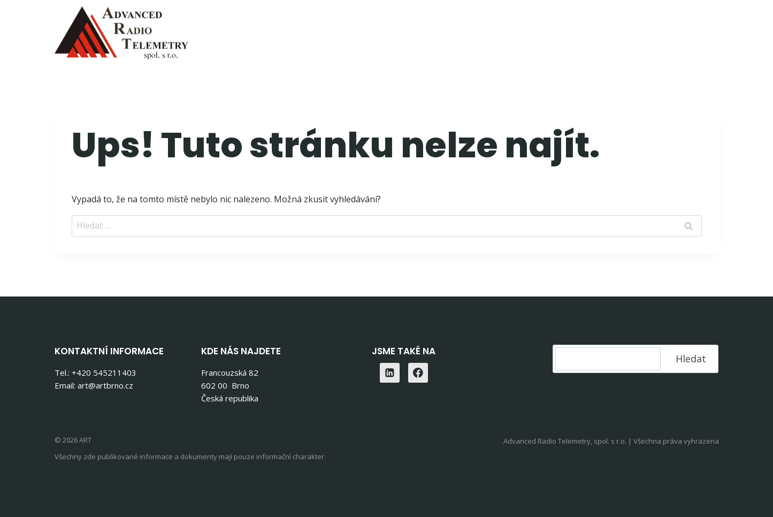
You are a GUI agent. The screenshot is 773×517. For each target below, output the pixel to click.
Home (276, 29)
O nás (597, 29)
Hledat (691, 358)
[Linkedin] (707, 30)
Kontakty (650, 29)
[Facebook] (418, 373)
